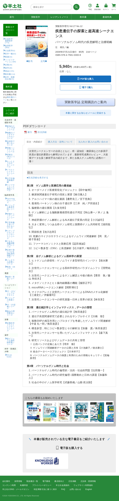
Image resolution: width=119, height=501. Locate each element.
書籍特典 (107, 17)
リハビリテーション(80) (10, 60)
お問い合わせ (75, 489)
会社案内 (6, 481)
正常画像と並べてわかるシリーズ (11, 225)
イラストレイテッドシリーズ (11, 172)
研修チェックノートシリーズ (11, 216)
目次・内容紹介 (34, 142)
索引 (30, 132)
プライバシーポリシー (41, 485)
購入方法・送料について (60, 142)
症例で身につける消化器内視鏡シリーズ (11, 253)
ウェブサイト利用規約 (83, 485)
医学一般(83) (10, 54)
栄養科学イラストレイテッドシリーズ (11, 326)
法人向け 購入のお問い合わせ (93, 142)
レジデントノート (59, 17)
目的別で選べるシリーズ (11, 143)
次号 (44, 61)
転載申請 (24, 485)
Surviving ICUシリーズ (11, 200)
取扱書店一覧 (32, 481)
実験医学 (35, 17)
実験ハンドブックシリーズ (11, 150)
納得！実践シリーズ (11, 278)
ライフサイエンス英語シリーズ (11, 187)
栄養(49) (8, 65)
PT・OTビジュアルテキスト (11, 293)
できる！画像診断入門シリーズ (11, 244)
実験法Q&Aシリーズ (11, 156)
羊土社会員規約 (62, 485)
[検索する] (75, 7)
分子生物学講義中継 (11, 180)
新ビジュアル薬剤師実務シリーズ (11, 341)
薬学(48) (8, 68)
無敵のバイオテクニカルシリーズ (11, 135)
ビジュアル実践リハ (11, 300)
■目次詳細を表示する (37, 177)
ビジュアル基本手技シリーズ (11, 208)
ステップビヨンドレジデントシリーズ (11, 234)
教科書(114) (10, 74)
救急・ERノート (11, 268)
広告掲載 (72, 481)
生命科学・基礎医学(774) (10, 40)
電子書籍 (46, 481)
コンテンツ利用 (9, 485)
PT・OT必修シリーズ (11, 306)
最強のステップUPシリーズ (11, 128)
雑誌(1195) (9, 71)
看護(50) (8, 57)
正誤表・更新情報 (88, 481)
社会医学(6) (10, 50)
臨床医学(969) (9, 46)
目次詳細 (42, 132)
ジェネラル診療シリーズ (11, 262)
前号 (29, 61)
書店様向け (59, 481)
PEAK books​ (10, 356)
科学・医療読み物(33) (10, 78)
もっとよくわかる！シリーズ (11, 164)
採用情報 (18, 481)
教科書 (83, 17)
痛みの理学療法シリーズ (11, 313)
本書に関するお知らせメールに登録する (86, 113)
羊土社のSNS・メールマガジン (15, 489)
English (88, 489)
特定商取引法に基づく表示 (45, 489)
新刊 (12, 17)
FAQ (63, 489)
